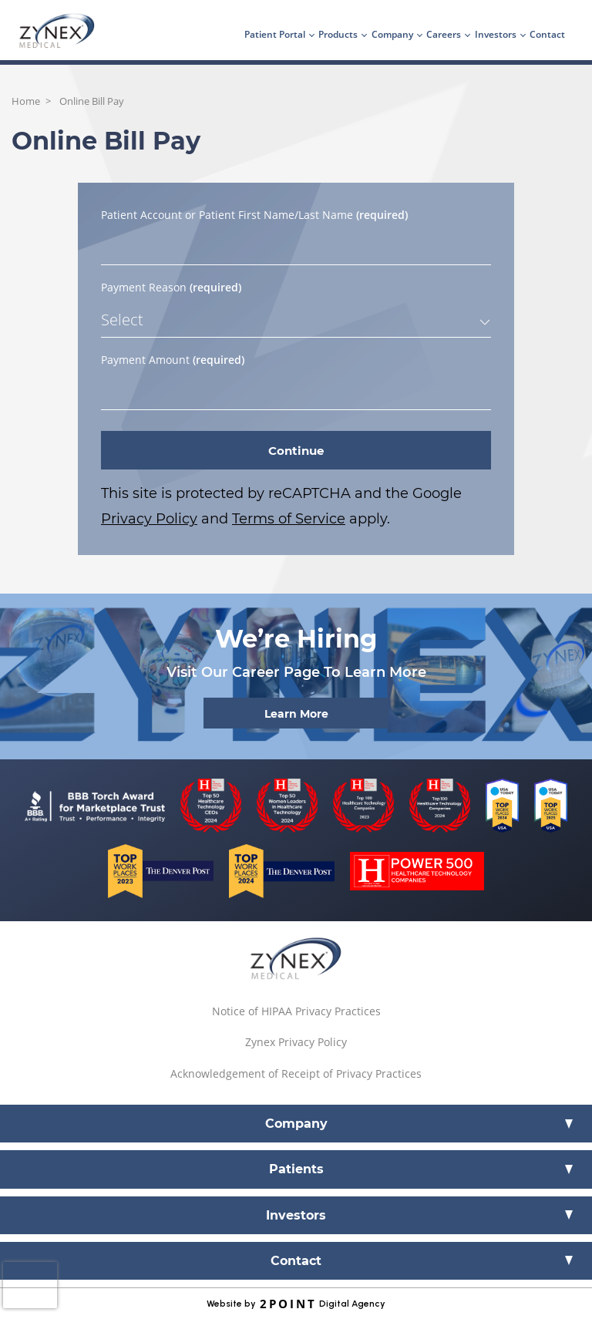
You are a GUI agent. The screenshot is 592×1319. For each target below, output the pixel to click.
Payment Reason (171, 287)
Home (26, 101)
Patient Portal (274, 34)
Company (392, 34)
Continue (296, 450)
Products (338, 34)
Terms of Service (288, 518)
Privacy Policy (149, 518)
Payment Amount (172, 359)
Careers (443, 34)
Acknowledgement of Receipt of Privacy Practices (296, 1073)
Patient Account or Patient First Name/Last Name (254, 214)
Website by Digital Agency (296, 1303)
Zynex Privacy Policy (296, 1042)
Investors (495, 34)
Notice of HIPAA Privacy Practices (296, 1011)
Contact (547, 34)
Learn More (296, 714)
